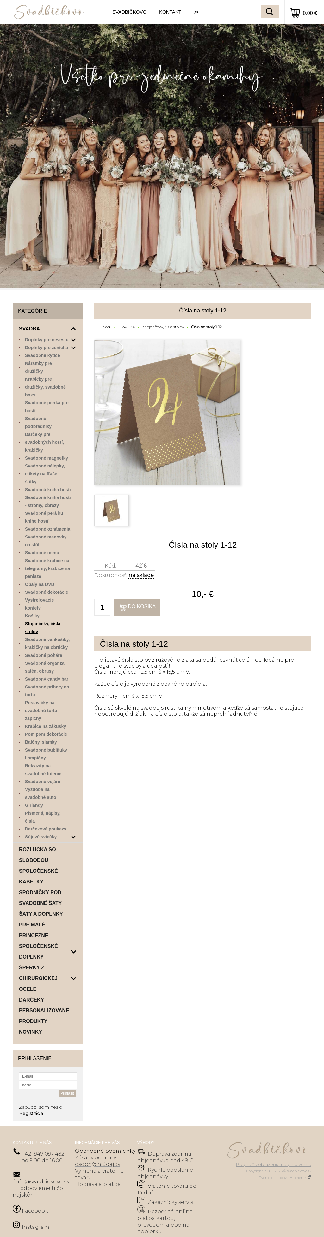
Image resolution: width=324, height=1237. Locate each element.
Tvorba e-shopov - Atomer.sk (285, 1177)
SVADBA (127, 326)
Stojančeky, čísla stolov (163, 326)
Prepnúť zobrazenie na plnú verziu (273, 1164)
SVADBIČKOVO (129, 12)
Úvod (105, 326)
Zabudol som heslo (40, 1107)
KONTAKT (170, 12)
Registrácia (31, 1113)
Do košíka (142, 606)
